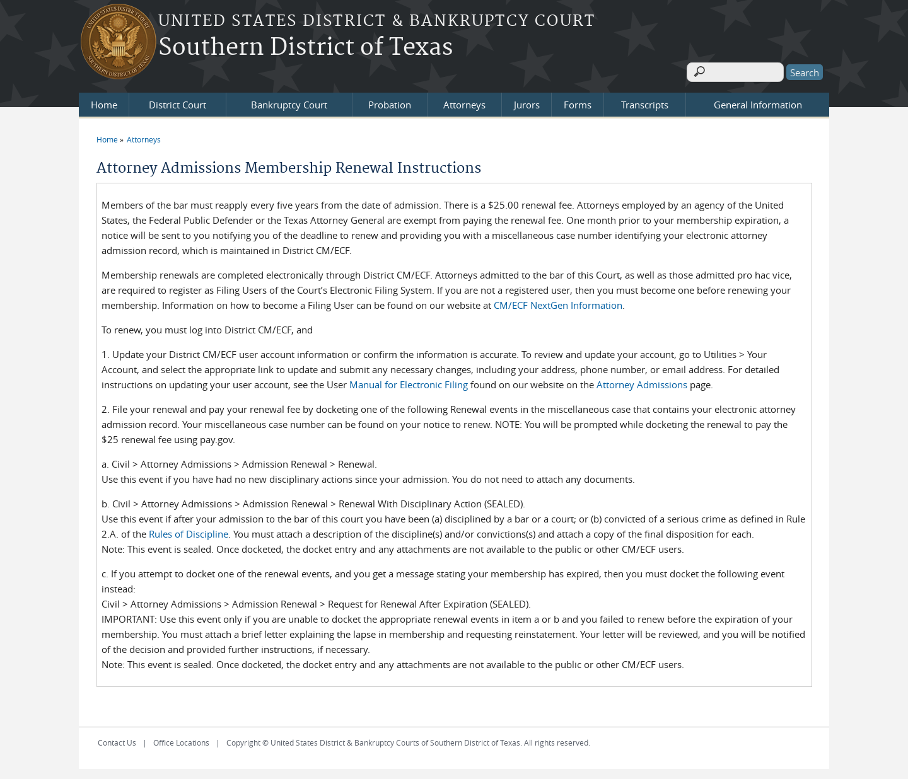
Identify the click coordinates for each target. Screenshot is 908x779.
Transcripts (644, 102)
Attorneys (464, 102)
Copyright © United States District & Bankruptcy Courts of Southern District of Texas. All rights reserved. (408, 740)
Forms (577, 102)
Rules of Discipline (188, 531)
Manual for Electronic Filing (408, 382)
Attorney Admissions (642, 382)
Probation (389, 102)
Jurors (527, 102)
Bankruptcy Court (289, 102)
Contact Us (117, 740)
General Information (758, 102)
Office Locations (181, 740)
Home (104, 102)
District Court (177, 102)
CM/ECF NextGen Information (558, 302)
